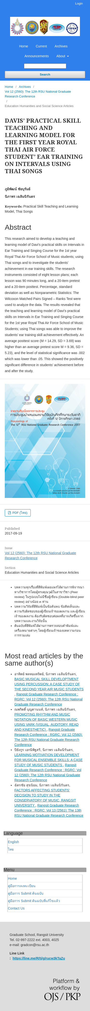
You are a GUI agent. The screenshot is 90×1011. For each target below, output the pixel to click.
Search (45, 74)
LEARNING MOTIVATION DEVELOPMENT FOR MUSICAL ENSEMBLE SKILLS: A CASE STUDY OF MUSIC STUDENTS (48, 760)
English (13, 842)
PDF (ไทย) (19, 513)
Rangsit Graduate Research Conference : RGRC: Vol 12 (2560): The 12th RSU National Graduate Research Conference (48, 699)
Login (79, 3)
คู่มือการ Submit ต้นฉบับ (25, 893)
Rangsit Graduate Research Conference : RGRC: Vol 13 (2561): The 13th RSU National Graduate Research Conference (48, 810)
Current (41, 46)
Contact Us (16, 908)
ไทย (11, 849)
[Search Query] (45, 66)
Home (23, 46)
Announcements (36, 56)
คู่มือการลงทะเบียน (22, 886)
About (61, 56)
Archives (61, 46)
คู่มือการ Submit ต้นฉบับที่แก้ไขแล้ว (34, 901)
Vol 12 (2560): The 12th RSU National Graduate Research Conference (38, 94)
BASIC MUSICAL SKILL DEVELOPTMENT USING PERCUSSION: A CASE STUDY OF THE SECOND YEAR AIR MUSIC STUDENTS (49, 684)
